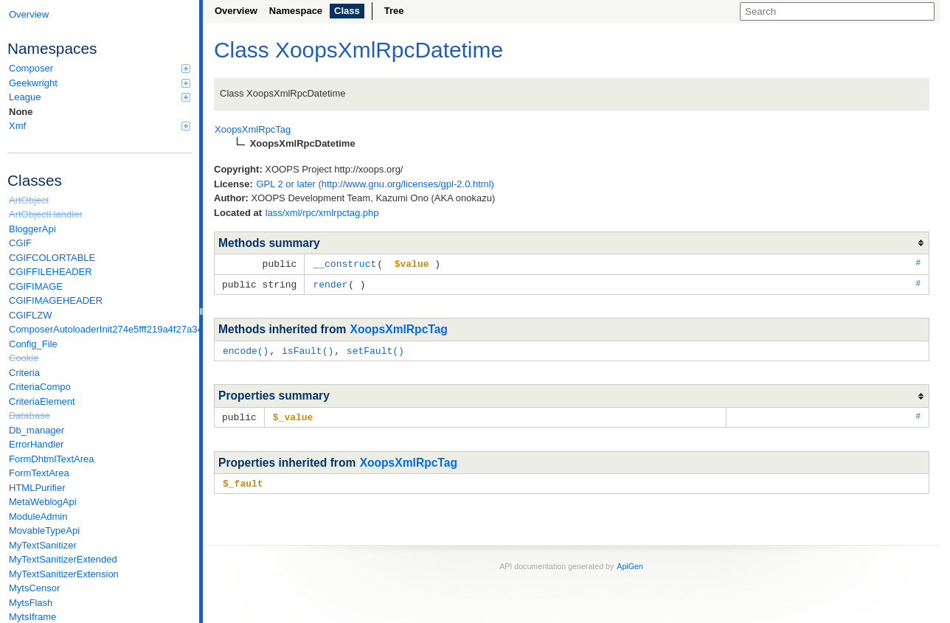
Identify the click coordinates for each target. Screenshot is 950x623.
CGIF (20, 242)
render (330, 283)
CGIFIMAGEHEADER (56, 300)
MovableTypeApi (44, 530)
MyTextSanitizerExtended (63, 559)
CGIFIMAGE (36, 286)
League (99, 96)
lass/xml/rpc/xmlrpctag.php (322, 212)
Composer (99, 68)
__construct (344, 263)
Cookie (23, 357)
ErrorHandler (36, 444)
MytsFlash (30, 602)
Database (29, 415)
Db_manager (36, 430)
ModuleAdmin (38, 516)
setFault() (375, 348)
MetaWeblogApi (43, 501)
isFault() (307, 348)
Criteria (24, 372)
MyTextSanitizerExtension (64, 574)
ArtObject (29, 200)
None (21, 111)
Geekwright (99, 82)
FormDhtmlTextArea (51, 458)
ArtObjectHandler (46, 214)
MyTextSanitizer (43, 545)
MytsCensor (34, 588)
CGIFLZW (30, 315)
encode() (245, 348)
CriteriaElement (42, 401)
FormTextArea (39, 472)
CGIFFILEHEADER (50, 271)
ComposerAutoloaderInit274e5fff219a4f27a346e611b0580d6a (100, 329)
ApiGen (630, 562)
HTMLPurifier (37, 487)
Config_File (33, 343)
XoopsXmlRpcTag (399, 327)
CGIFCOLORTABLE (52, 257)
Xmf (99, 125)
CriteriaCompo (40, 386)
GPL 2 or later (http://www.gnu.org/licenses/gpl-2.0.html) (375, 183)
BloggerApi (32, 228)
